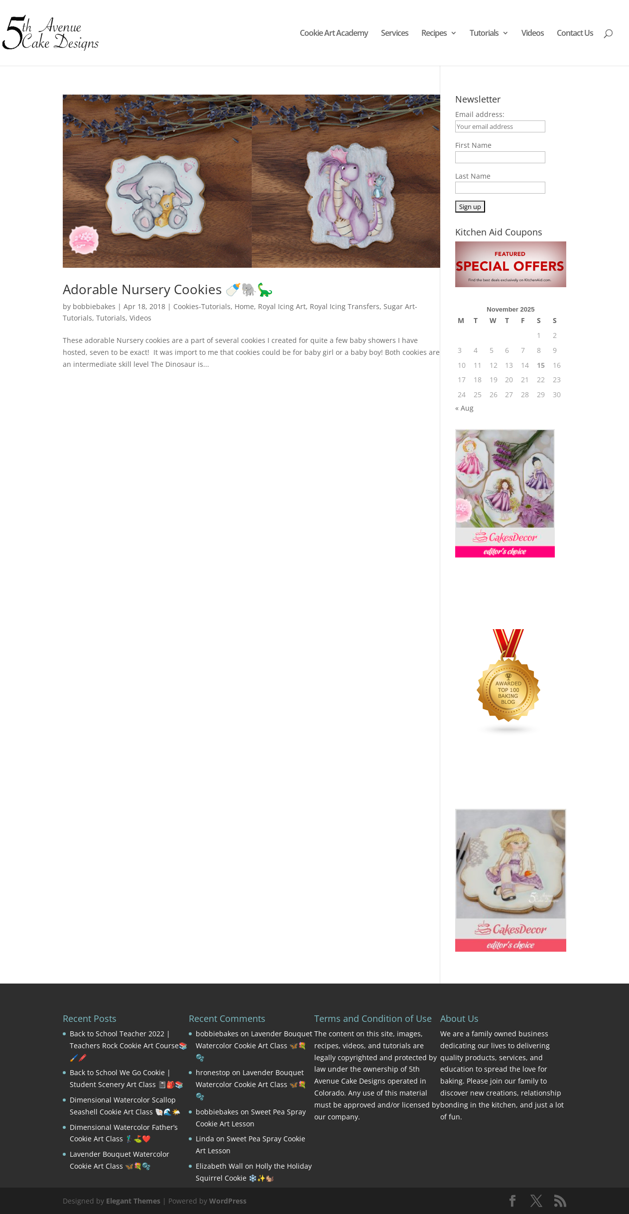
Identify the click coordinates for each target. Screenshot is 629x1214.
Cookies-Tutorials (202, 306)
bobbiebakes (94, 306)
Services (394, 33)
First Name (473, 145)
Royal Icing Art (282, 306)
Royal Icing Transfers (344, 306)
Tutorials (484, 33)
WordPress (228, 1201)
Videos (532, 33)
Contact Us (575, 33)
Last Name (473, 176)
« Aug (464, 408)
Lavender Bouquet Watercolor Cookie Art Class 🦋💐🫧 (254, 1045)
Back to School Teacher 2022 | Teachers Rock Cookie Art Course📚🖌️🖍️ (128, 1045)
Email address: (479, 114)
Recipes (434, 33)
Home (244, 306)
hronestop (213, 1072)
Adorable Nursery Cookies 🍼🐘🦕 (168, 289)
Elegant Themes (133, 1201)
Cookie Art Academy (334, 33)
